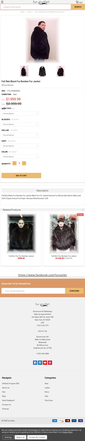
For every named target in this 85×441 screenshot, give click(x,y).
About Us (5, 387)
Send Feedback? (8, 400)
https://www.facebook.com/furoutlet (42, 275)
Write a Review (7, 85)
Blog (4, 396)
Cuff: (9, 141)
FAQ (3, 392)
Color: (9, 152)
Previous (79, 209)
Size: (8, 108)
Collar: (10, 130)
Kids (46, 396)
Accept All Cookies (37, 437)
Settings (8, 437)
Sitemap (5, 409)
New (46, 383)
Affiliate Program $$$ (10, 383)
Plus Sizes (49, 400)
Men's (47, 392)
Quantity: (6, 164)
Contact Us (6, 404)
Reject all (20, 437)
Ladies (47, 387)
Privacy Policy (67, 432)
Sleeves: (10, 119)
